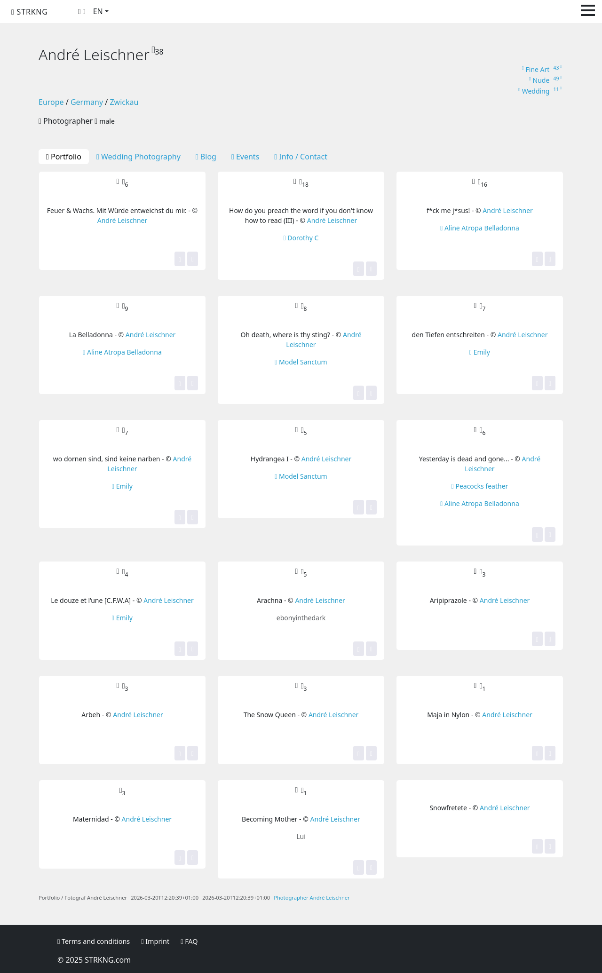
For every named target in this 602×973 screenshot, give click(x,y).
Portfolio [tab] (63, 156)
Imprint (155, 941)
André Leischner (122, 220)
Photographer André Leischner (312, 897)
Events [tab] (245, 156)
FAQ (189, 941)
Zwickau (124, 102)
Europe (51, 102)
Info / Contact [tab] (300, 156)
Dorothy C (301, 237)
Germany (87, 102)
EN (98, 11)
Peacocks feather (480, 486)
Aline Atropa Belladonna (479, 227)
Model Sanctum (301, 361)
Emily (479, 352)
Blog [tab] (206, 156)
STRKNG (29, 12)
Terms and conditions (93, 941)
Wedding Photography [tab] (138, 156)
